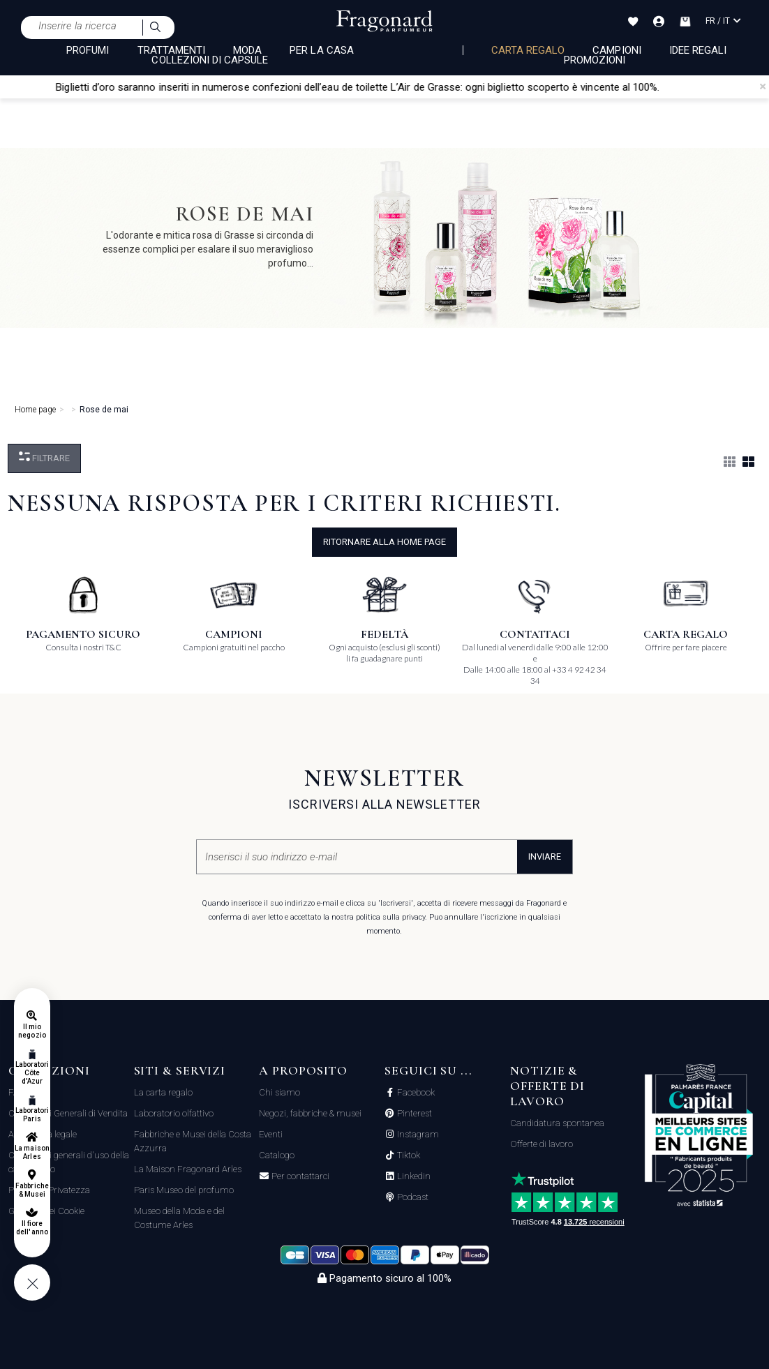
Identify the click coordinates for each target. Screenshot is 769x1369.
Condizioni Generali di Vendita (68, 1113)
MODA (247, 50)
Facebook (415, 1092)
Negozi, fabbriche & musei (310, 1113)
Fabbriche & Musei (31, 1190)
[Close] (763, 86)
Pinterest (413, 1113)
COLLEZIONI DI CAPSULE (209, 60)
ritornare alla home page (384, 542)
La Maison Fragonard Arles (187, 1169)
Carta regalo (528, 50)
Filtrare (44, 457)
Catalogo (276, 1155)
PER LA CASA (322, 50)
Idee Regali (698, 50)
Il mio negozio (31, 1031)
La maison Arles (32, 1152)
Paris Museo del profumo (184, 1190)
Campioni (616, 50)
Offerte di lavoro (541, 1144)
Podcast (411, 1197)
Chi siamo (279, 1092)
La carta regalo (163, 1092)
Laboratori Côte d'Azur (32, 1073)
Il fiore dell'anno (31, 1228)
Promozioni (595, 60)
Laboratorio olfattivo (174, 1113)
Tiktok (407, 1155)
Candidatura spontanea (557, 1123)
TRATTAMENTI (171, 50)
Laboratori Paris (32, 1115)
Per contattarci (299, 1176)
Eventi (271, 1134)
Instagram (417, 1134)
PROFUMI (87, 50)
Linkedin (413, 1176)
